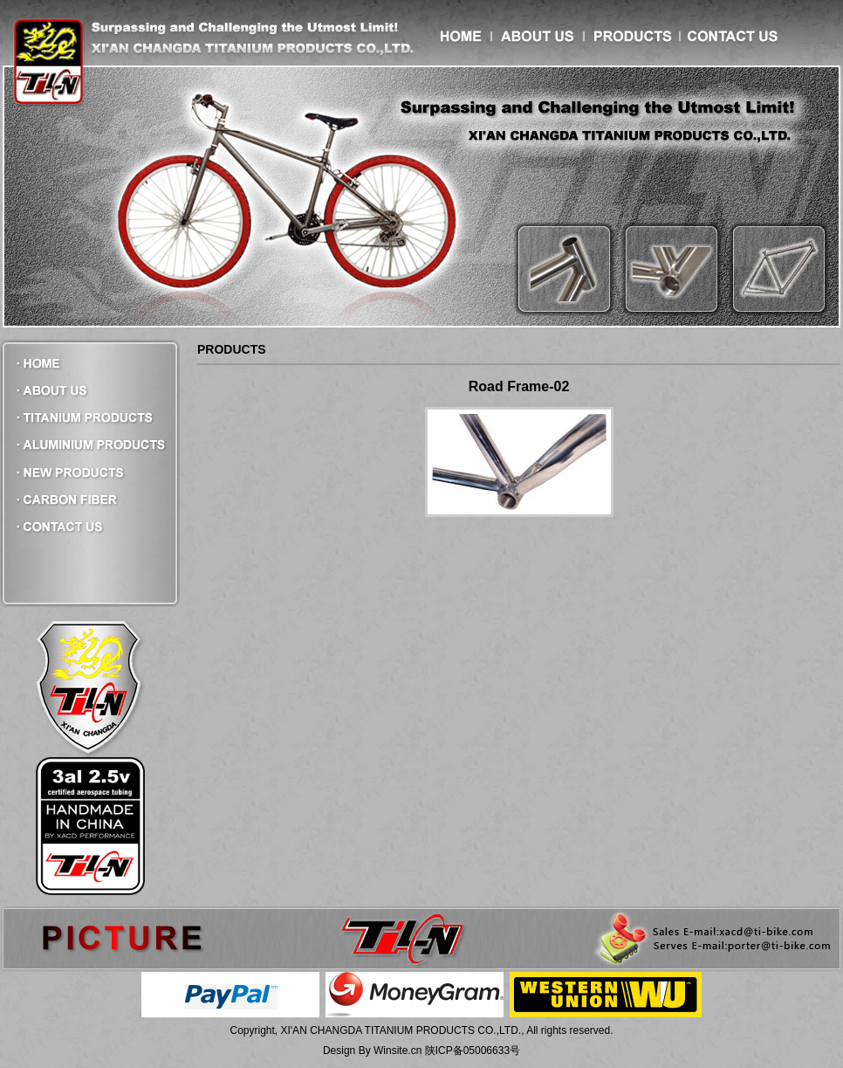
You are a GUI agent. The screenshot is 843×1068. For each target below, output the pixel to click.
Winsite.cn (398, 1050)
